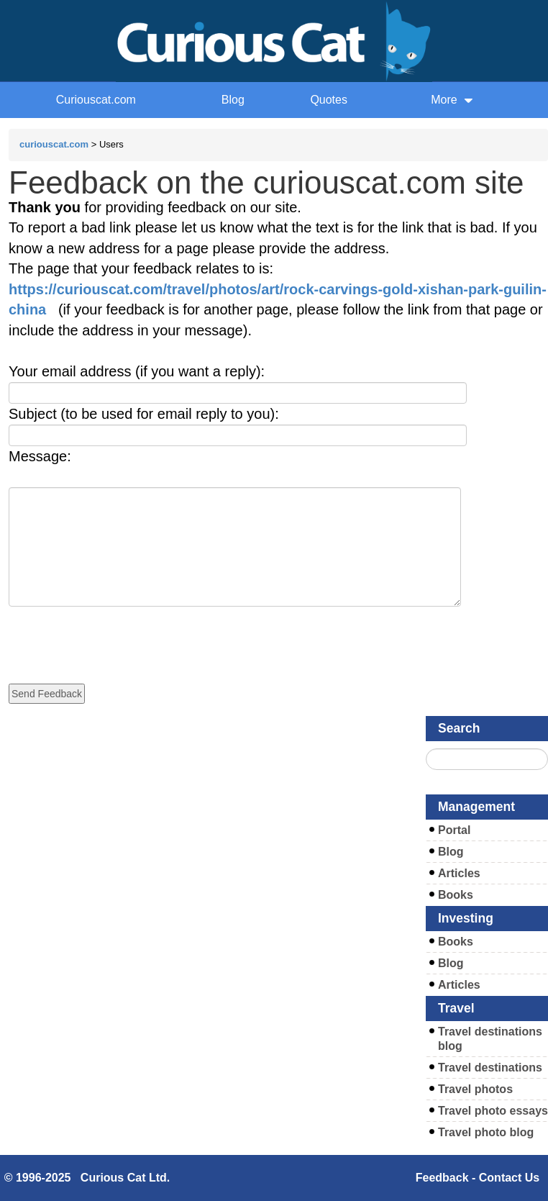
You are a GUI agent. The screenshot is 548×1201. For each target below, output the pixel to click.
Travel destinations (490, 1067)
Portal (454, 830)
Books (455, 895)
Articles (459, 873)
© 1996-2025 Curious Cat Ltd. (87, 1177)
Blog (233, 100)
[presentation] (118, 635)
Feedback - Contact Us (477, 1177)
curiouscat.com (53, 144)
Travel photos (475, 1089)
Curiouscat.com (96, 100)
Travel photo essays (493, 1111)
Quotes (328, 100)
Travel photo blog (486, 1132)
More (452, 100)
